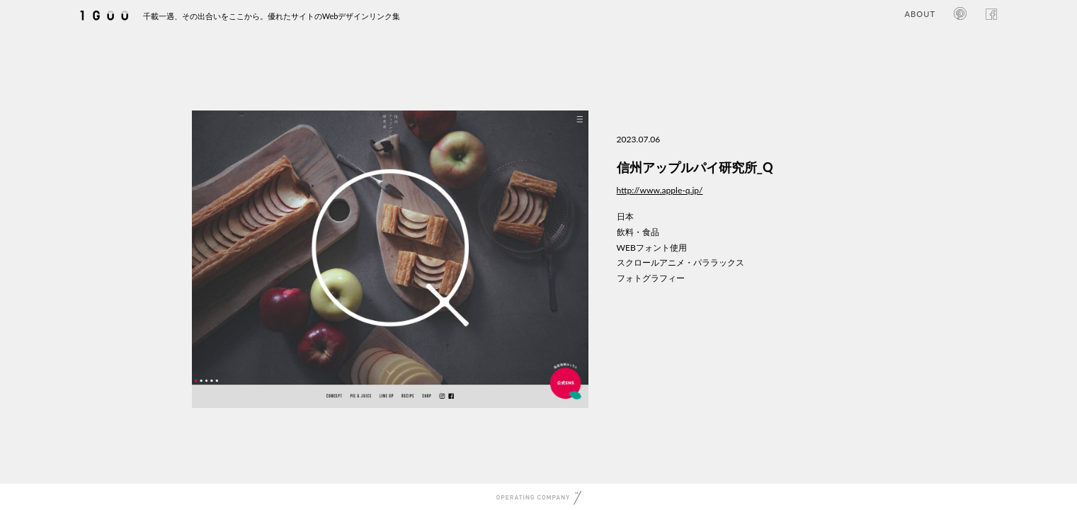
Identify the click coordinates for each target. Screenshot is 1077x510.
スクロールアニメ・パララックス (680, 262)
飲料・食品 (638, 232)
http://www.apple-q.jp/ (660, 190)
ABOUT (920, 13)
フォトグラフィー (651, 278)
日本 (625, 216)
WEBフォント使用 (652, 247)
